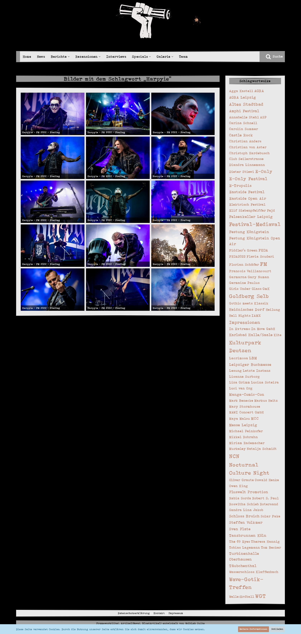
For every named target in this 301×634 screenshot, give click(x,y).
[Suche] (274, 56)
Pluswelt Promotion (248, 492)
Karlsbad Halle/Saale (251, 335)
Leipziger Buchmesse (250, 364)
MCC (255, 418)
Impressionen (244, 322)
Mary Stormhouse (244, 406)
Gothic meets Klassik (248, 303)
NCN (234, 456)
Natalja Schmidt (262, 449)
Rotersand (269, 504)
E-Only (264, 171)
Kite (278, 335)
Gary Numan (258, 277)
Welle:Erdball (241, 597)
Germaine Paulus (244, 283)
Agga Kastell (241, 91)
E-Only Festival (248, 178)
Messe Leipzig (243, 425)
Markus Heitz (266, 400)
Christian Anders (245, 141)
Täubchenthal (243, 566)
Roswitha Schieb (244, 504)
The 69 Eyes (239, 541)
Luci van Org (241, 388)
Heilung (273, 310)
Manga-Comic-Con (247, 394)
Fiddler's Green (243, 250)
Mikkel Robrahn (243, 437)
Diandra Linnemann (247, 165)
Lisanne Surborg (244, 376)
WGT (260, 596)
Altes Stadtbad (246, 104)
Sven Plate (240, 529)
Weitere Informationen (253, 629)
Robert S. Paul (265, 498)
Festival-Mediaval (255, 224)
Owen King (238, 486)
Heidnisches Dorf (247, 309)
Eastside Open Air (247, 198)
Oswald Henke (267, 480)
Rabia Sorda (240, 498)
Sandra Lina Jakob (246, 510)
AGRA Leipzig (242, 97)
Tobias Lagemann (244, 547)
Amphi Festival (244, 111)
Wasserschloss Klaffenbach (254, 572)
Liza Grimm (239, 382)
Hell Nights (240, 315)
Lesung (235, 371)
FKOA (263, 250)
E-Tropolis (240, 185)
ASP (263, 117)
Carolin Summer (243, 129)
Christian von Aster (248, 147)
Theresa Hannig (265, 541)
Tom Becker (271, 547)
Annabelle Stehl (244, 117)
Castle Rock (241, 135)
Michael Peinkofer (246, 431)
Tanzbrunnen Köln (248, 535)
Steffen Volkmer (246, 522)
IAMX (256, 315)
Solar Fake (270, 516)
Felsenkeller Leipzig (251, 216)
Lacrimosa (238, 358)
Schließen (277, 629)
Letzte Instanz (257, 371)
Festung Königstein (249, 232)
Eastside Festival (247, 192)
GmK (266, 289)
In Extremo (239, 329)
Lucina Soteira (265, 382)
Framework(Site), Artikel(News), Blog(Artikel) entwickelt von (150, 623)
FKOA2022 (237, 256)
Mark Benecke (241, 400)
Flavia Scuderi (260, 256)
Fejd (271, 210)
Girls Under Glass (245, 289)
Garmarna (238, 277)
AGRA (259, 91)
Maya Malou (239, 418)
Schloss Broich (244, 516)
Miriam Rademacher (247, 443)
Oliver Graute (241, 480)
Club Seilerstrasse (246, 159)
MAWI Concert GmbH (246, 412)
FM (264, 264)
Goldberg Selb (249, 296)
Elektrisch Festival (247, 204)
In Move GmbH (263, 329)
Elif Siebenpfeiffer (247, 210)
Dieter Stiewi (241, 172)
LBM (253, 358)
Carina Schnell (243, 123)
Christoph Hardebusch (249, 153)
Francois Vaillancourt (250, 271)
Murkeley (237, 449)
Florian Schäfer (244, 264)
